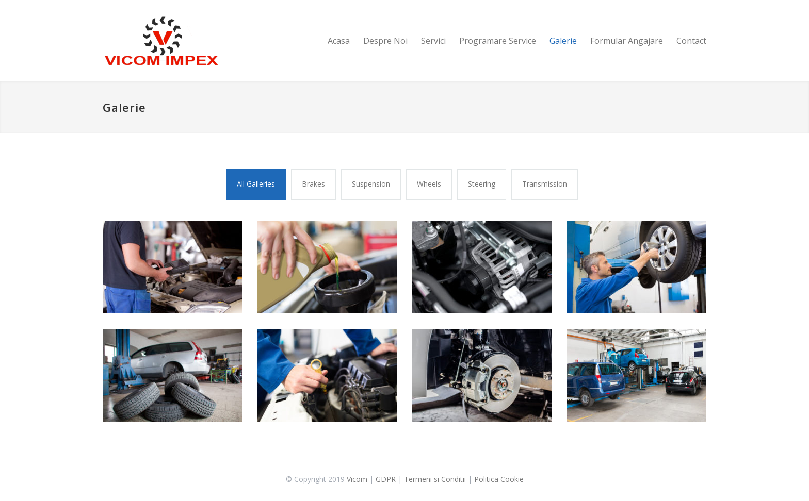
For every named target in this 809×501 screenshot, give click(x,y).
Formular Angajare (626, 40)
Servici (433, 40)
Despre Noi (385, 40)
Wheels (429, 184)
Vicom (357, 479)
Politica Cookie (499, 479)
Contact (691, 40)
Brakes (313, 184)
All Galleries (256, 184)
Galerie (563, 40)
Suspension (371, 184)
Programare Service (497, 40)
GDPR (386, 479)
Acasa (339, 40)
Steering (481, 184)
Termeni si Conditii (435, 479)
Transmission (544, 184)
